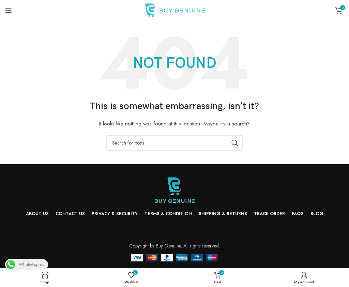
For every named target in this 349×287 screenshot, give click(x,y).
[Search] (174, 143)
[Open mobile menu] (8, 10)
